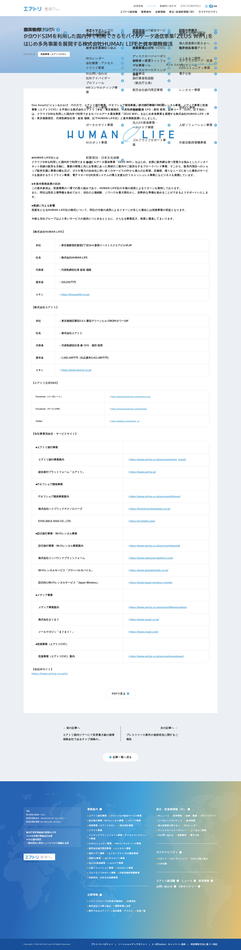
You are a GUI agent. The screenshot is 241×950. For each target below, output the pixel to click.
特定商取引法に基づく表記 (204, 944)
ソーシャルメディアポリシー (132, 944)
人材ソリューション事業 (101, 868)
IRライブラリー (209, 816)
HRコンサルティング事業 (128, 843)
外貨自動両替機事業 (129, 873)
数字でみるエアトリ (99, 911)
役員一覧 (141, 911)
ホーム (169, 64)
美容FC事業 (95, 858)
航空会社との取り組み (100, 906)
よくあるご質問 (198, 830)
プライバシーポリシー (102, 944)
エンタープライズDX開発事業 (123, 853)
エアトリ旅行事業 (98, 816)
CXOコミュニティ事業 (100, 843)
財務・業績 (191, 816)
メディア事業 (134, 820)
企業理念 (131, 901)
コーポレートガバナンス (170, 820)
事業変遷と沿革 (123, 906)
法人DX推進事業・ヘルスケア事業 (106, 863)
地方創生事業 (126, 825)
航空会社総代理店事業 (100, 848)
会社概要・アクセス (123, 911)
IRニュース (163, 816)
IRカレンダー (191, 825)
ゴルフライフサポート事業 (102, 873)
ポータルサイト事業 (115, 858)
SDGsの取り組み (199, 858)
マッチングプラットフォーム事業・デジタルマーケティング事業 (118, 837)
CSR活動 (162, 863)
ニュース (178, 64)
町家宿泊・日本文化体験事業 (103, 877)
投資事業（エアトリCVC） (102, 825)
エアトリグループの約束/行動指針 (106, 901)
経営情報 (177, 816)
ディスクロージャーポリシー (172, 830)
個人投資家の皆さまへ (169, 825)
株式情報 (190, 820)
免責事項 (181, 835)
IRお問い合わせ (166, 835)
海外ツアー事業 (97, 853)
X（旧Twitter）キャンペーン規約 (169, 944)
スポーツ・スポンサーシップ (172, 858)
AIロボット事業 (125, 868)
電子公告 (194, 835)
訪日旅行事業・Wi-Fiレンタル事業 (106, 820)
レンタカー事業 (123, 848)
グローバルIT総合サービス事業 (126, 816)
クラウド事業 (95, 830)
